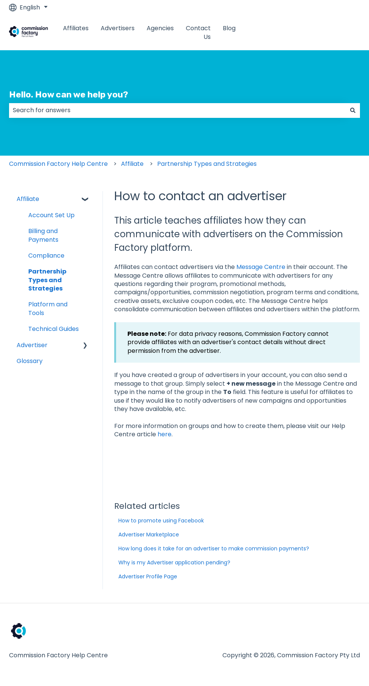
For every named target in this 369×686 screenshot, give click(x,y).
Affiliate (132, 163)
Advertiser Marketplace (148, 534)
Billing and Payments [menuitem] (43, 235)
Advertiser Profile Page (147, 576)
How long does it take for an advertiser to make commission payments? (213, 548)
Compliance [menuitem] (46, 255)
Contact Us (198, 32)
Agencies (160, 28)
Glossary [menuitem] (30, 361)
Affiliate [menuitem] (28, 199)
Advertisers (118, 28)
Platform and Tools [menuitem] (47, 308)
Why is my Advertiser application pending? (174, 562)
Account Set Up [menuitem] (51, 215)
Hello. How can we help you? (68, 94)
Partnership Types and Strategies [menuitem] (47, 280)
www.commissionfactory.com (308, 32)
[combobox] (177, 110)
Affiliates (76, 28)
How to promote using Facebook (161, 520)
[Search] (353, 110)
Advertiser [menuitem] (32, 345)
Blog (229, 28)
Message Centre (260, 267)
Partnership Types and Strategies (207, 163)
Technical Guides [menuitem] (53, 328)
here (164, 434)
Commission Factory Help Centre (58, 163)
